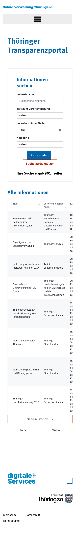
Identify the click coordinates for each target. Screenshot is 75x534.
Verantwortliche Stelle (30, 123)
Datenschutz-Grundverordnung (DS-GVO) (25, 288)
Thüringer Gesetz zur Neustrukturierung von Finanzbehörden (24, 313)
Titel (15, 203)
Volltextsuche (25, 94)
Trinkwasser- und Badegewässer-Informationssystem (23, 222)
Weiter (56, 430)
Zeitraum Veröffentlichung (33, 108)
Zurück (24, 430)
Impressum (9, 515)
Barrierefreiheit (11, 520)
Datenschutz (33, 515)
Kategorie (23, 137)
